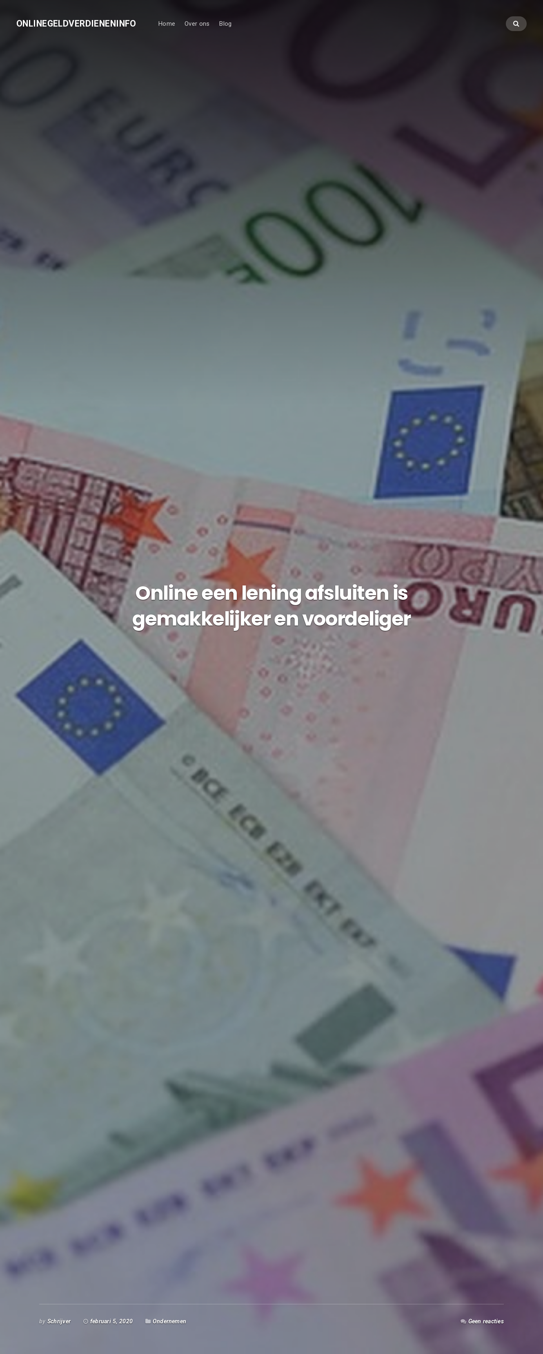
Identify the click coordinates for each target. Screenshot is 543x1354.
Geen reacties (486, 1321)
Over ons (197, 23)
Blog (225, 23)
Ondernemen (169, 1321)
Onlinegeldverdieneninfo (76, 23)
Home (166, 23)
